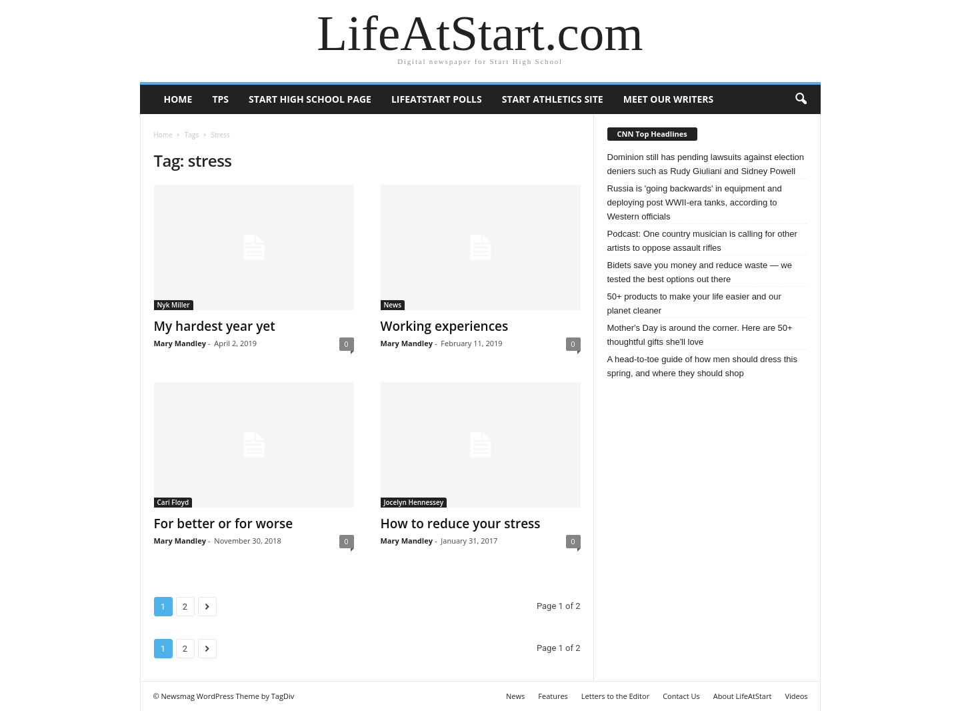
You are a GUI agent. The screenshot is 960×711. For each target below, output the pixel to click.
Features (553, 696)
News (393, 304)
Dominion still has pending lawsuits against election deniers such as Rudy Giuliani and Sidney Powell (706, 164)
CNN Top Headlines (652, 134)
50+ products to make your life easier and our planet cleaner (694, 303)
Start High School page (310, 99)
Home (178, 99)
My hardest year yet (214, 326)
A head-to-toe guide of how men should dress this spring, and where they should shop (702, 366)
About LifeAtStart (742, 696)
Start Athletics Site (552, 99)
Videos (796, 696)
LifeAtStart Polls (436, 99)
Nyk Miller (173, 304)
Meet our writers (668, 99)
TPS (220, 99)
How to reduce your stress (461, 523)
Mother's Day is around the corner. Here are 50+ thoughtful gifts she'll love (700, 335)
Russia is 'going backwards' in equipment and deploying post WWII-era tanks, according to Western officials (694, 202)
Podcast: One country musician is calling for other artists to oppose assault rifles (702, 241)
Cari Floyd (173, 502)
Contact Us (681, 696)
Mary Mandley (180, 343)
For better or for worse (223, 523)
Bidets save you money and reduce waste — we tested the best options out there (699, 272)
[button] (800, 99)
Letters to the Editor (615, 696)
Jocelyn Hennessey (414, 502)
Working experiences (445, 326)
